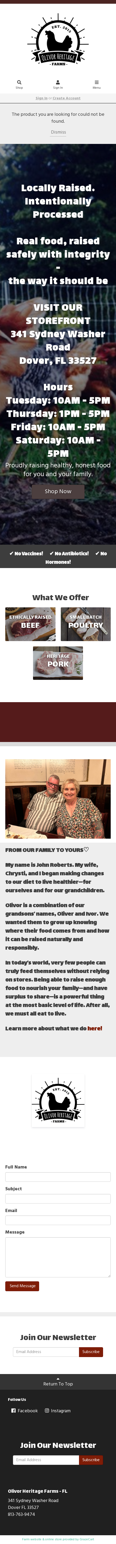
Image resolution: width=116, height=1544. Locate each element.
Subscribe (91, 1352)
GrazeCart (87, 1539)
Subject (13, 1189)
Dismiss (58, 132)
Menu (96, 86)
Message (15, 1232)
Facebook (24, 1411)
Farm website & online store (42, 1539)
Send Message (22, 1286)
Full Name (16, 1167)
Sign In (58, 86)
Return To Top (58, 1382)
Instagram (57, 1411)
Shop (19, 86)
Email (11, 1211)
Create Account (67, 98)
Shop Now (58, 491)
